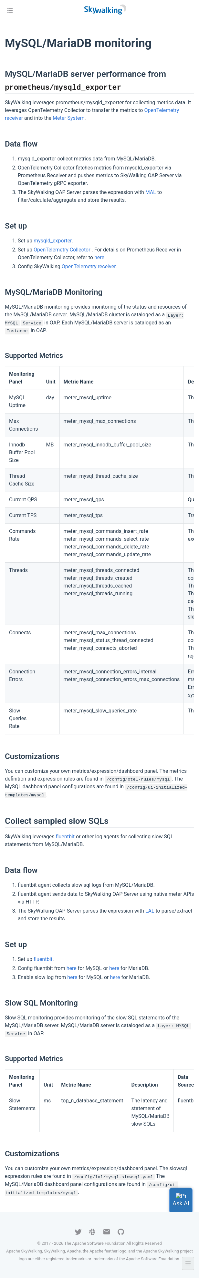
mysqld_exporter (53, 241)
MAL (150, 192)
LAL (149, 911)
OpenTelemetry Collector (63, 250)
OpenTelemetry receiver (89, 266)
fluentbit (65, 836)
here (99, 257)
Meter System (69, 118)
